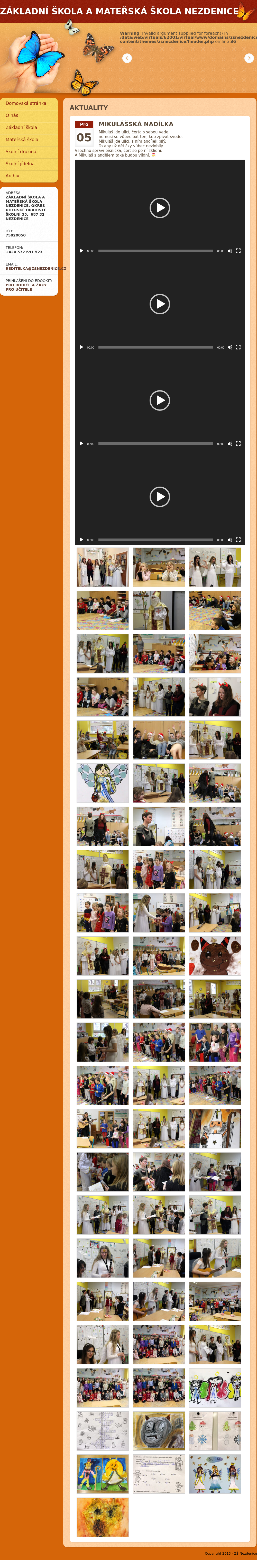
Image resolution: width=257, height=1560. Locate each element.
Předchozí (127, 58)
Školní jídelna (20, 163)
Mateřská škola (22, 139)
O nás (12, 115)
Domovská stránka (26, 103)
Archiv (12, 175)
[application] (160, 208)
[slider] (155, 251)
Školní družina (21, 151)
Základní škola (21, 127)
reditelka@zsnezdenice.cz (36, 269)
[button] (160, 208)
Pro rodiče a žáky (26, 285)
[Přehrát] (81, 250)
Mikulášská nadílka (136, 124)
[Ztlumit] (230, 250)
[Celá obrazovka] (238, 250)
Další (249, 58)
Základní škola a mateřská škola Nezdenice (119, 11)
